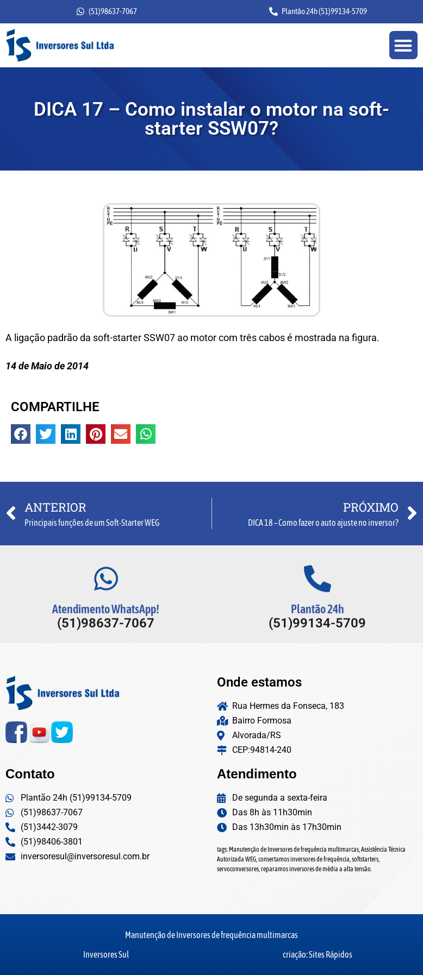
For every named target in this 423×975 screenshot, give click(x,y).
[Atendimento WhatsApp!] (106, 595)
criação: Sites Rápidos (317, 954)
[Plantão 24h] (317, 595)
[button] (403, 45)
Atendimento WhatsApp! (105, 626)
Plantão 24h (317, 626)
